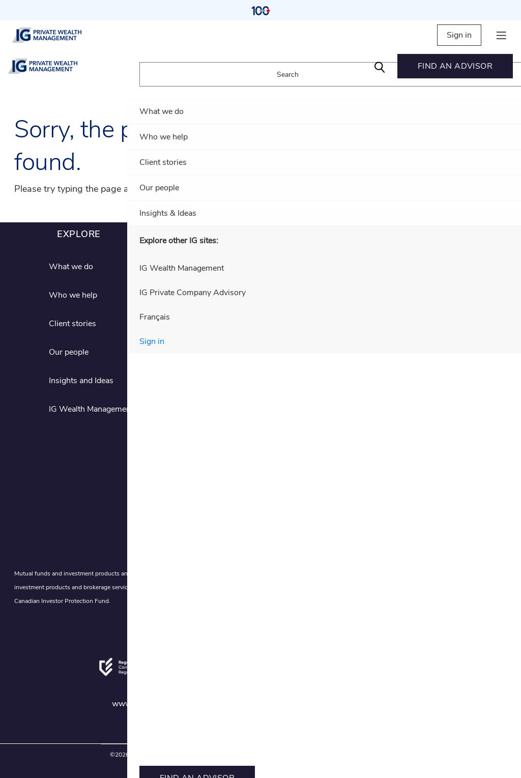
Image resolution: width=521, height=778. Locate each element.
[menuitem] (455, 66)
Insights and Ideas (81, 380)
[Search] (379, 66)
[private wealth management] (55, 35)
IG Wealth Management (91, 409)
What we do (71, 266)
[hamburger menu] (501, 35)
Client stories (72, 323)
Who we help (73, 295)
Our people (69, 352)
